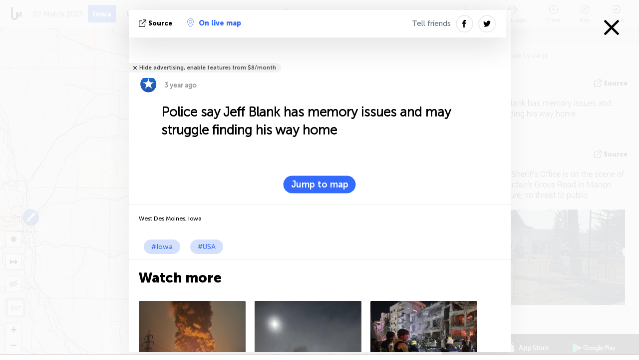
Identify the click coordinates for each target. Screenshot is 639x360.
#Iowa (162, 246)
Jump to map (319, 184)
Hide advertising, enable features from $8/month (207, 67)
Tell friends (431, 23)
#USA (207, 246)
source (156, 23)
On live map (214, 23)
